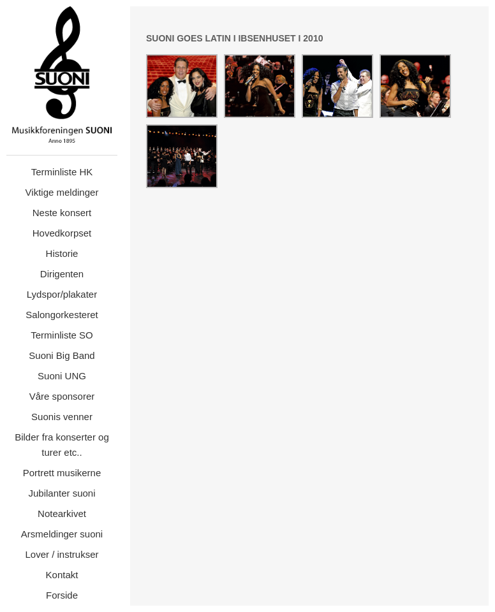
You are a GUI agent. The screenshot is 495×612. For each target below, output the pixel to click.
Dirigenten (62, 273)
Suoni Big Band (61, 355)
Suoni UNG (62, 375)
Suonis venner (61, 416)
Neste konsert (62, 212)
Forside (62, 595)
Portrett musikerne (62, 472)
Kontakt (62, 574)
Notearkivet (62, 513)
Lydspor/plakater (62, 294)
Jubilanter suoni (61, 493)
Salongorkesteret (62, 314)
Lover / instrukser (61, 554)
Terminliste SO (62, 335)
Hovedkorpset (62, 233)
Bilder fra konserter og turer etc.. (62, 445)
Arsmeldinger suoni (62, 533)
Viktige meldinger (62, 192)
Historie (62, 253)
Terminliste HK (62, 171)
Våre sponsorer (62, 396)
